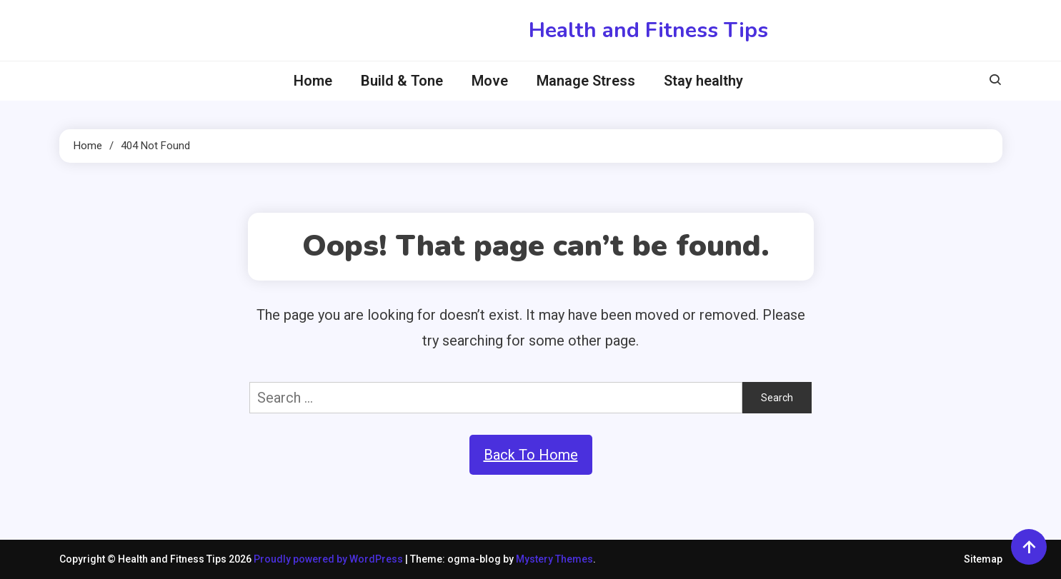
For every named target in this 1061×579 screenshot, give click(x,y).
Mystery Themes (554, 559)
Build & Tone (402, 80)
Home (313, 80)
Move (490, 80)
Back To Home (531, 454)
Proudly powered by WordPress (329, 559)
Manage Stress (586, 80)
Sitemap (983, 559)
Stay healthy (703, 80)
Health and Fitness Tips (648, 30)
